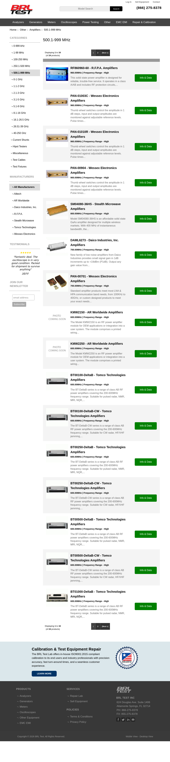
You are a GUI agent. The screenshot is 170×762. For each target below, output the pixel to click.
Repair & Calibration (144, 22)
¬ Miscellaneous (19, 153)
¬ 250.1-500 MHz (20, 66)
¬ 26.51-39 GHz (19, 126)
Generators (35, 22)
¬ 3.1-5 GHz (17, 99)
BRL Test (39, 736)
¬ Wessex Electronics (22, 234)
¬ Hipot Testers (18, 146)
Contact (156, 2)
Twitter (123, 720)
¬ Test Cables (17, 160)
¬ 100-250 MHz (19, 59)
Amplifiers (35, 29)
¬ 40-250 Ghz (18, 133)
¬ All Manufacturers (22, 187)
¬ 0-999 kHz (17, 46)
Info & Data (146, 77)
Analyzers (18, 22)
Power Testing (90, 22)
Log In (128, 2)
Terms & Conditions (81, 716)
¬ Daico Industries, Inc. (23, 207)
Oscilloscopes (69, 22)
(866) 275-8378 (149, 8)
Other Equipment (29, 717)
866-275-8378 (130, 710)
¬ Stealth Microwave (22, 220)
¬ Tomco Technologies (23, 227)
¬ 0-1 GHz (16, 79)
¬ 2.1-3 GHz (17, 93)
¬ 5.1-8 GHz (17, 106)
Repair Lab (76, 696)
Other (23, 29)
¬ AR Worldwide (19, 200)
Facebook (118, 720)
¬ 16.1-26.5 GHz (19, 119)
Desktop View (146, 736)
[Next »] (105, 53)
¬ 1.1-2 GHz (17, 86)
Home (13, 29)
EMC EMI (121, 22)
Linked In (128, 720)
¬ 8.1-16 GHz (18, 113)
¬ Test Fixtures (18, 166)
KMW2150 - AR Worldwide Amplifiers (96, 312)
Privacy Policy (78, 721)
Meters (52, 22)
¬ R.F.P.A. (16, 214)
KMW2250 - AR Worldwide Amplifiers (96, 343)
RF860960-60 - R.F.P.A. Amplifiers (94, 68)
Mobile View (132, 736)
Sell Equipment (142, 2)
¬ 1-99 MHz (17, 52)
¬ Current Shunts (19, 140)
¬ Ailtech (15, 193)
